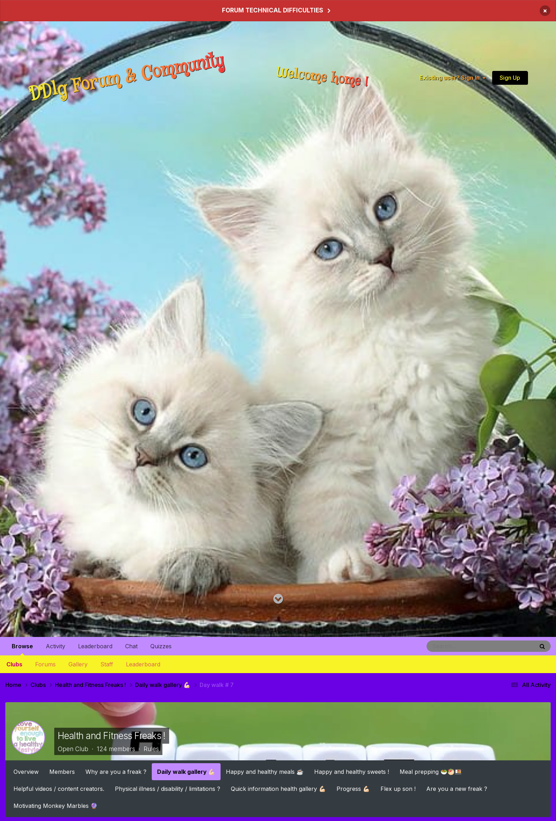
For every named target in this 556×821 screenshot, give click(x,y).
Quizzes (161, 646)
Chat (131, 646)
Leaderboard (143, 664)
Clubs (14, 664)
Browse (22, 649)
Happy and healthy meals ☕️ (265, 771)
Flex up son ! (398, 788)
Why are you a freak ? (115, 771)
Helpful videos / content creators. (58, 788)
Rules (151, 749)
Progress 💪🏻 (353, 788)
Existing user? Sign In (452, 77)
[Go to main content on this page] (278, 599)
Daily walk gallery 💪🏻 (186, 771)
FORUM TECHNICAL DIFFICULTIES (272, 10)
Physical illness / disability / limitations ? (167, 788)
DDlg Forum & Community (127, 77)
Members (62, 771)
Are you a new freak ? (456, 788)
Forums (45, 664)
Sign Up (510, 77)
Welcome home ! (322, 77)
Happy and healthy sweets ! (351, 771)
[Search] (461, 646)
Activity (55, 646)
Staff (106, 664)
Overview (26, 771)
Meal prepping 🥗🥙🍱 (431, 771)
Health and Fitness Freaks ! (112, 735)
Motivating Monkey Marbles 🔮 (55, 805)
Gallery (78, 664)
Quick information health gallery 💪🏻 (278, 788)
